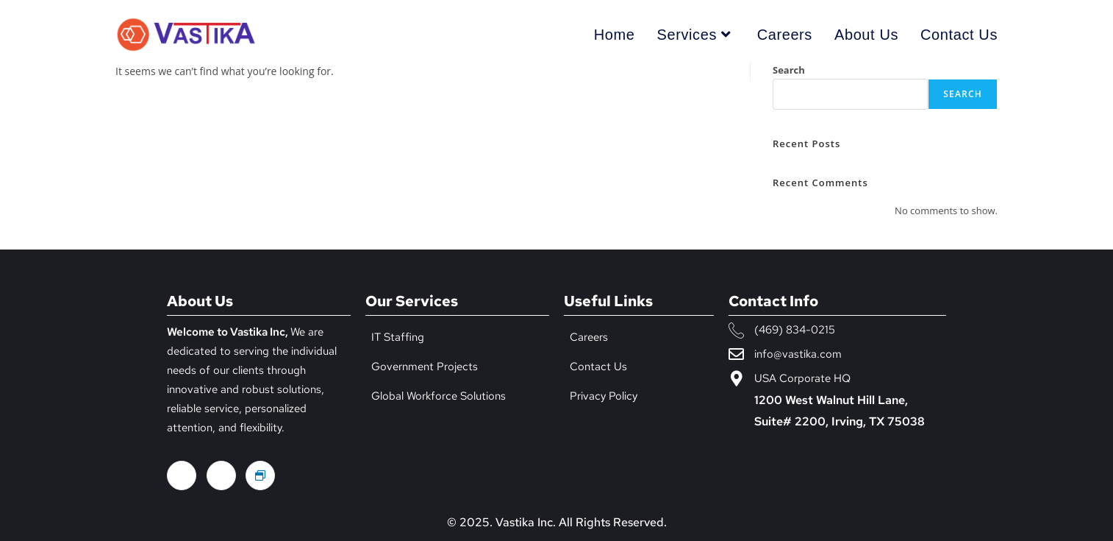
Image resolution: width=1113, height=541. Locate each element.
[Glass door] (260, 475)
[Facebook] (181, 475)
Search (789, 70)
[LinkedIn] (221, 475)
